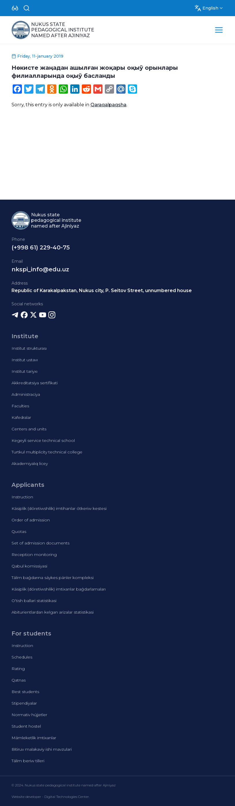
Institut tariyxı (24, 371)
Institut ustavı (25, 359)
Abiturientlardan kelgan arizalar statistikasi (53, 612)
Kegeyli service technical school (43, 440)
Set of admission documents (40, 543)
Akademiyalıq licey (30, 463)
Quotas (19, 531)
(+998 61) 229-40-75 (41, 247)
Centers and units (29, 429)
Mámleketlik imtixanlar (34, 737)
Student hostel (26, 726)
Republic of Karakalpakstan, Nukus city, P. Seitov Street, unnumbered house (102, 290)
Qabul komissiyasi (29, 566)
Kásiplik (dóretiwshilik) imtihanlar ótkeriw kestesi (59, 508)
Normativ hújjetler (29, 714)
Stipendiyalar (24, 703)
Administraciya (26, 394)
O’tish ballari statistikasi (34, 600)
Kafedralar (21, 417)
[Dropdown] (15, 8)
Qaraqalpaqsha (108, 104)
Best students (25, 691)
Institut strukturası (29, 348)
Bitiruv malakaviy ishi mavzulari (42, 749)
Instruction (22, 497)
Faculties (20, 405)
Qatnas (19, 680)
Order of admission (31, 520)
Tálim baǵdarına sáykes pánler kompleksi (53, 577)
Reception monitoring (34, 554)
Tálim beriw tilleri (28, 760)
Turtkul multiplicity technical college (47, 452)
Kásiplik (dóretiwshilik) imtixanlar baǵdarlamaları (59, 589)
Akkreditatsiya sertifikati (35, 382)
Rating (18, 668)
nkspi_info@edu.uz (40, 269)
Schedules (22, 657)
